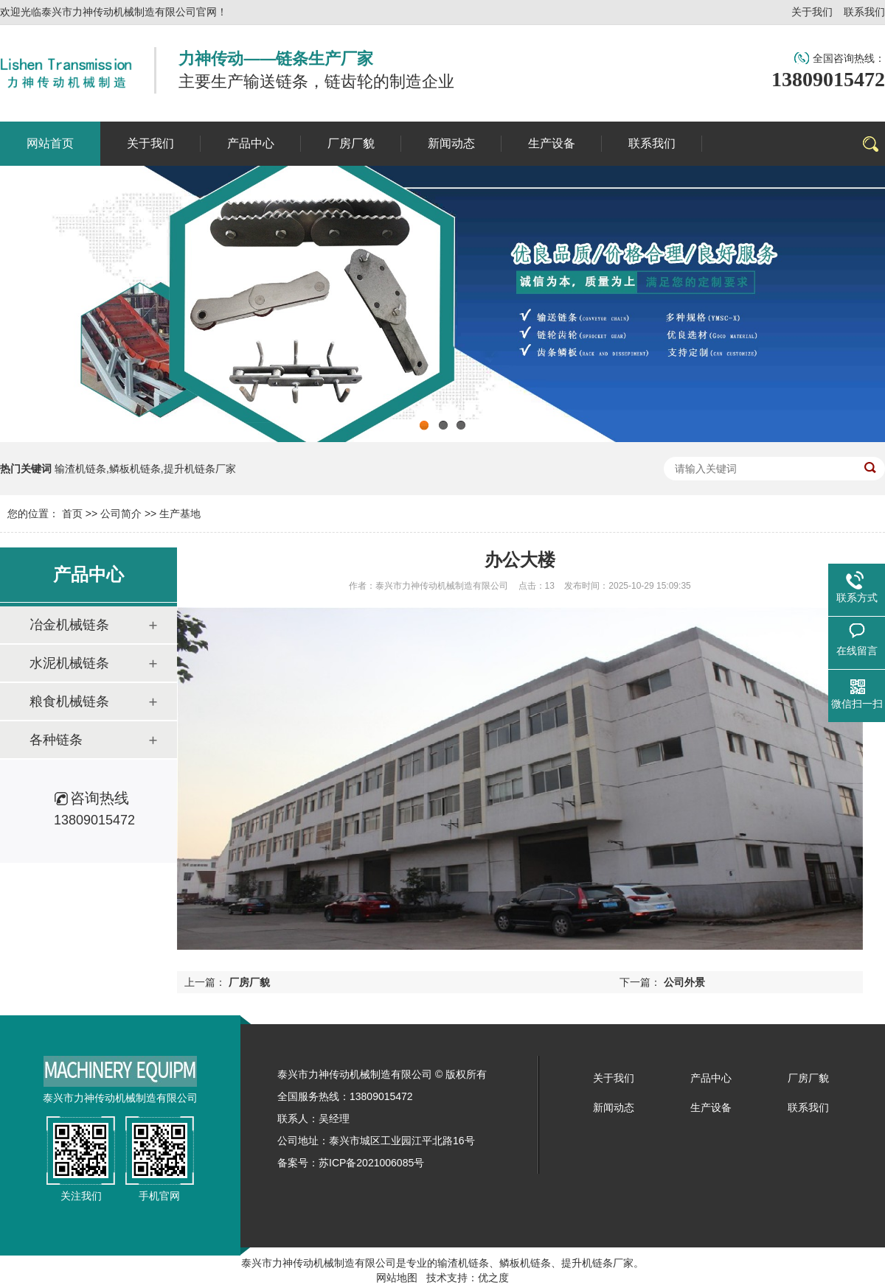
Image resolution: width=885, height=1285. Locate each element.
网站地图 (396, 1278)
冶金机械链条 (69, 624)
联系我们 (864, 12)
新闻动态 (613, 1107)
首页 (72, 513)
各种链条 (56, 739)
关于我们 (812, 12)
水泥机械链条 (69, 663)
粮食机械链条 (69, 701)
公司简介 (121, 513)
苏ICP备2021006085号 (371, 1163)
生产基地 (180, 513)
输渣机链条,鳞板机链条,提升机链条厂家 (145, 469)
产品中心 (711, 1078)
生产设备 (711, 1107)
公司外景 (684, 982)
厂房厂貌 (249, 982)
